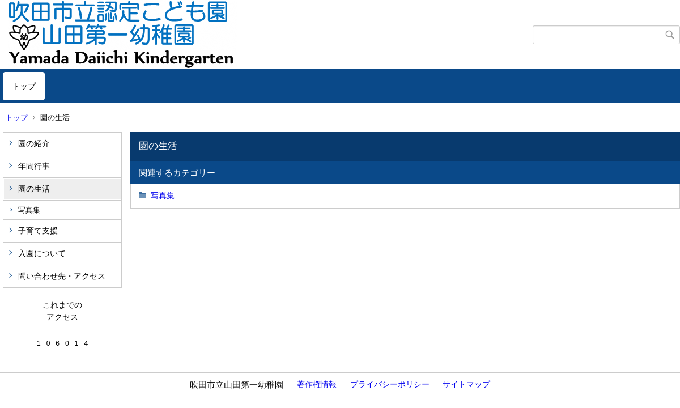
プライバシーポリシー (390, 384)
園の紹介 (34, 143)
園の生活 (34, 188)
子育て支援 (38, 230)
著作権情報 (317, 384)
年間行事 (34, 166)
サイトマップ (466, 384)
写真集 (29, 210)
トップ (24, 86)
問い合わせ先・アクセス (61, 275)
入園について (42, 253)
